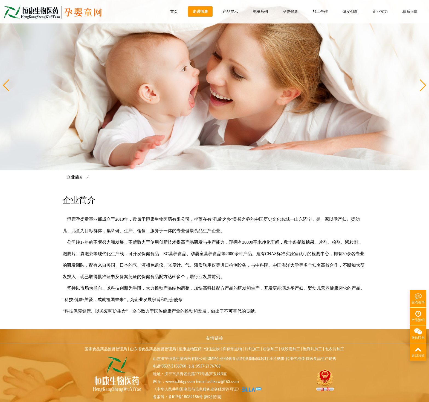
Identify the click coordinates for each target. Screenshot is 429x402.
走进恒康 (200, 11)
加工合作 (320, 11)
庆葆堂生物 (232, 349)
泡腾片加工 (312, 349)
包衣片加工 (334, 349)
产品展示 (230, 11)
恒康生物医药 (190, 349)
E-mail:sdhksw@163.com (217, 381)
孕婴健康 (290, 11)
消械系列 (260, 11)
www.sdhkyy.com (180, 381)
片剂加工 (252, 349)
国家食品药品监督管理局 (106, 349)
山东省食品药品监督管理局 (153, 349)
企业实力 (380, 11)
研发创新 (350, 11)
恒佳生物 (212, 349)
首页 (174, 11)
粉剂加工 (270, 349)
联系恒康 (410, 11)
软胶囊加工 (290, 349)
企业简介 (78, 177)
